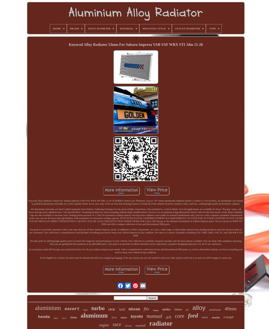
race (117, 324)
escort (72, 309)
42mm (73, 317)
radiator (160, 323)
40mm (231, 308)
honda (44, 317)
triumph (228, 317)
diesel (64, 318)
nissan (134, 309)
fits (146, 308)
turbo (98, 308)
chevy (56, 318)
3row (114, 317)
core (179, 316)
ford (193, 315)
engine (104, 325)
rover (205, 317)
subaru (123, 317)
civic (111, 309)
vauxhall (140, 325)
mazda (216, 317)
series (166, 309)
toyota (137, 316)
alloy (198, 307)
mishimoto (215, 309)
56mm (178, 309)
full (187, 310)
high (85, 309)
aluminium (48, 307)
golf (168, 317)
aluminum (94, 315)
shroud (128, 325)
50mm (155, 310)
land (122, 309)
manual (154, 316)
